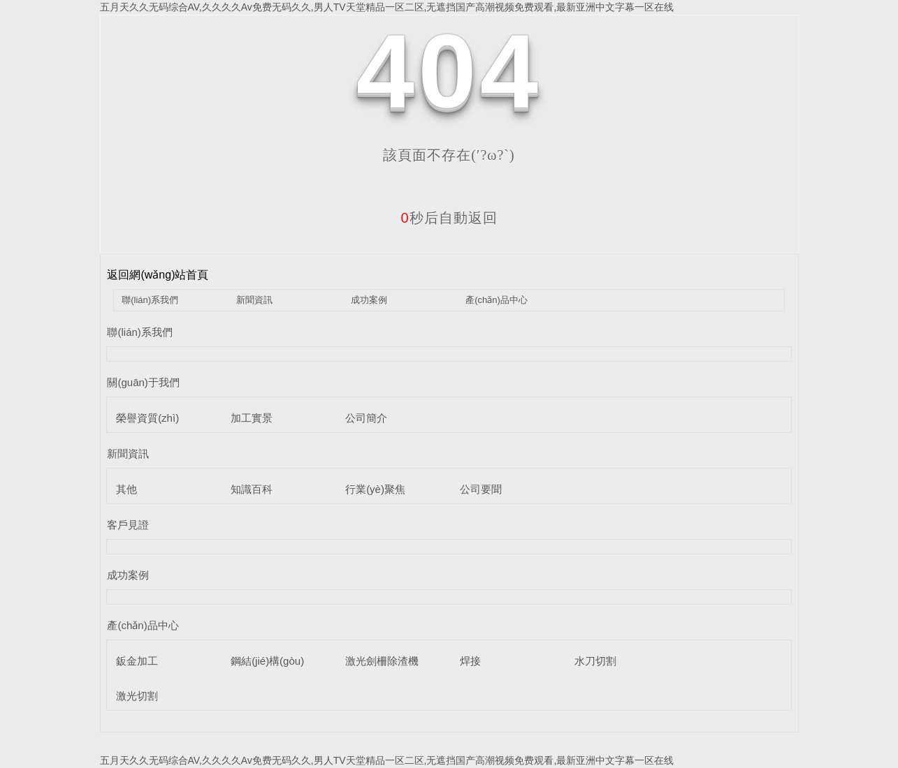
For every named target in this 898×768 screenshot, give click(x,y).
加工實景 (252, 418)
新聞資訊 (254, 300)
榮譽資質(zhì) (147, 418)
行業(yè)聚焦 (375, 489)
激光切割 (137, 696)
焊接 (470, 661)
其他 (126, 489)
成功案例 (369, 300)
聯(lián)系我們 (150, 300)
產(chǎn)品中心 (496, 300)
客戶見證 (128, 525)
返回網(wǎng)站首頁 (157, 275)
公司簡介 (366, 418)
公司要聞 (481, 489)
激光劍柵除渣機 (382, 661)
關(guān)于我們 (143, 382)
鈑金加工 (137, 661)
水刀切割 (595, 661)
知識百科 (252, 489)
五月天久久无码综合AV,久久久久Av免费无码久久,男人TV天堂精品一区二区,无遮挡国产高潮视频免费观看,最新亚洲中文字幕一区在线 (387, 7)
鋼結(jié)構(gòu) (267, 661)
